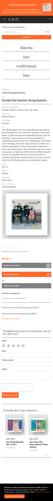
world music (26, 66)
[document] (27, 492)
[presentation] (17, 387)
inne (26, 75)
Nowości (26, 37)
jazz (26, 56)
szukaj (47, 32)
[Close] (50, 2)
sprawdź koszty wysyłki (10, 319)
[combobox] (22, 32)
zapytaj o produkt (11, 285)
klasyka (26, 47)
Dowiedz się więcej (42, 492)
